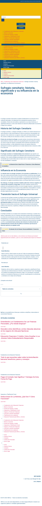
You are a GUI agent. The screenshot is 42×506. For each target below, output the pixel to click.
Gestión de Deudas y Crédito (11, 34)
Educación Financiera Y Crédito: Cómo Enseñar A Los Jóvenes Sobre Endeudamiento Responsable (20, 337)
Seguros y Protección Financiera (12, 38)
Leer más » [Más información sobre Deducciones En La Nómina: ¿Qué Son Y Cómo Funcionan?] (3, 401)
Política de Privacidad (8, 65)
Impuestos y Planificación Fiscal (12, 36)
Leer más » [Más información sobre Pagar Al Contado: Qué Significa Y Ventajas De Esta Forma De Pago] (3, 382)
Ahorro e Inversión (8, 33)
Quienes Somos (7, 62)
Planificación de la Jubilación (11, 41)
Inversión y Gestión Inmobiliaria (11, 39)
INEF (2, 81)
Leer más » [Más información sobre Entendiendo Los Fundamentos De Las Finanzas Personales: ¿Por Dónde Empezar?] (3, 326)
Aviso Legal (6, 67)
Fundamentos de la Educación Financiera (14, 31)
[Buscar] (2, 20)
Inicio (4, 60)
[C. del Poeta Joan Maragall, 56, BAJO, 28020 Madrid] (21, 463)
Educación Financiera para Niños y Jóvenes (14, 43)
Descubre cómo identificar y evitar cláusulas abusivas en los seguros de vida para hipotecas (20, 330)
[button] (21, 44)
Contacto (5, 64)
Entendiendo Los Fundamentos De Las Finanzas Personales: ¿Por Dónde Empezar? (18, 323)
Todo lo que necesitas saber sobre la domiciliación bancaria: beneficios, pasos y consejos (19, 358)
